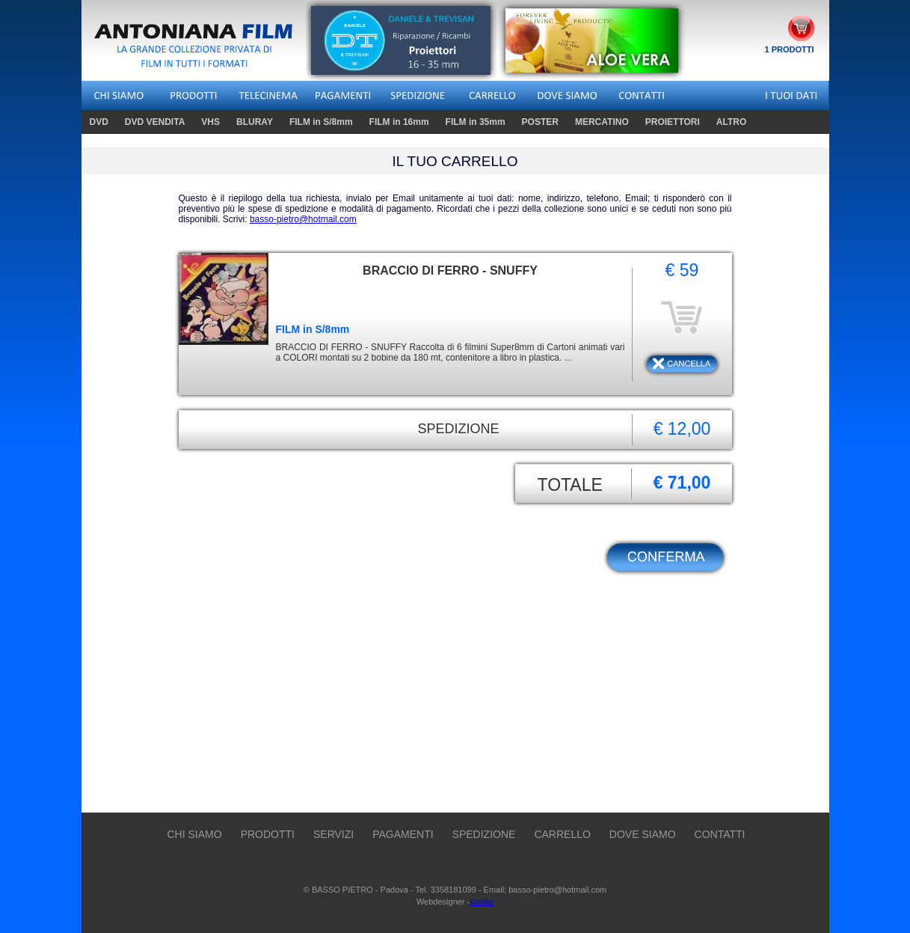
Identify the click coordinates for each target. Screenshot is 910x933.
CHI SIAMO (194, 834)
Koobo (482, 901)
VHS (212, 121)
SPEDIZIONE (484, 834)
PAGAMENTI (402, 834)
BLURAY (254, 122)
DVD (101, 121)
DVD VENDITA (156, 121)
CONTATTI (720, 834)
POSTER (540, 122)
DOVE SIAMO (642, 834)
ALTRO (731, 122)
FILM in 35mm (475, 122)
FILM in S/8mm (323, 121)
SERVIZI (333, 834)
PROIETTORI (672, 122)
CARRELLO (562, 834)
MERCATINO (602, 122)
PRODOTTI (268, 834)
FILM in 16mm (401, 121)
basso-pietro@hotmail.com (303, 219)
